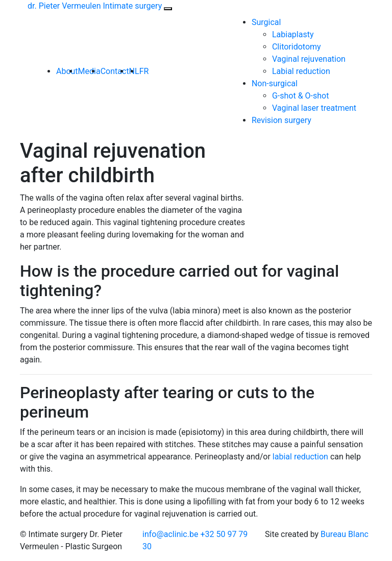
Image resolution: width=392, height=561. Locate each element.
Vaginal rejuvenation (309, 59)
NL (134, 71)
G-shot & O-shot (300, 96)
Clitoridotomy (296, 47)
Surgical (266, 22)
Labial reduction (301, 71)
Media (89, 71)
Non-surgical (275, 83)
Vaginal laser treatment (314, 108)
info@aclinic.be (170, 534)
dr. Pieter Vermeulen (95, 6)
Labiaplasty (293, 34)
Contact (115, 71)
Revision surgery (281, 120)
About (67, 71)
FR (144, 71)
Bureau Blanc (345, 534)
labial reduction (300, 456)
